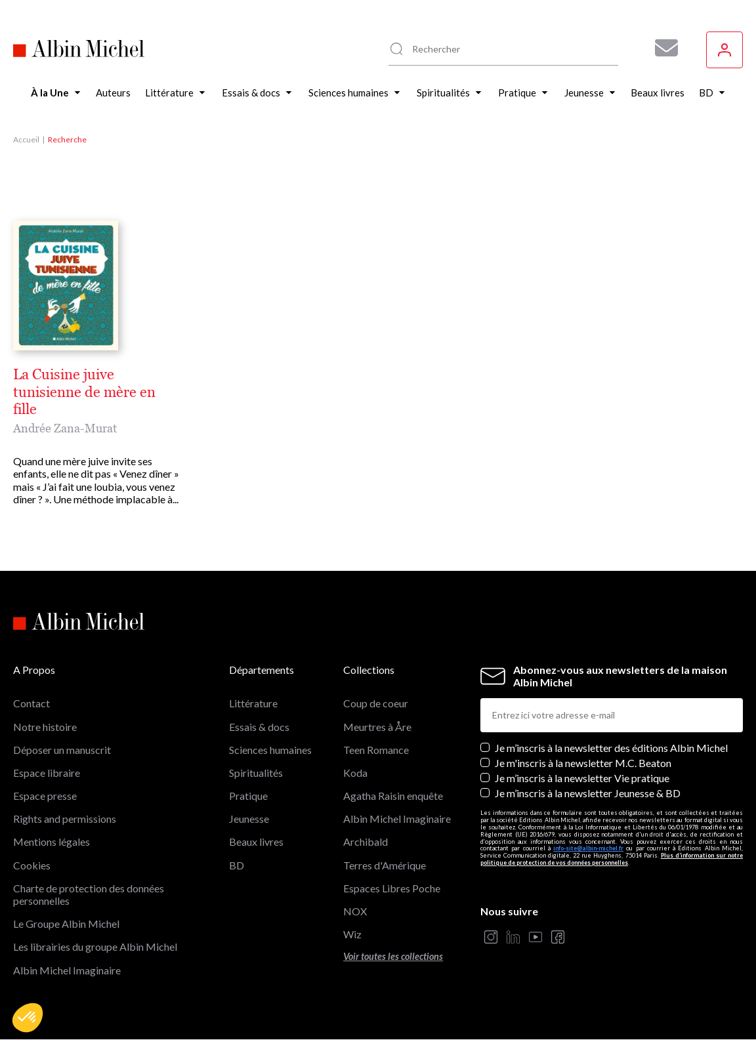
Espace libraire (46, 772)
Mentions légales (51, 841)
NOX (355, 911)
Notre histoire (45, 726)
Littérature (253, 703)
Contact (31, 703)
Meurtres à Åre (377, 726)
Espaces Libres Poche (391, 888)
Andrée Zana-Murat (65, 428)
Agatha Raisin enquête (393, 795)
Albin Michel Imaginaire (67, 970)
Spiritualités (256, 772)
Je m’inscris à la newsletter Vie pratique (582, 778)
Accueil (26, 139)
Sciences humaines (270, 749)
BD (236, 865)
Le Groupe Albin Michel (66, 923)
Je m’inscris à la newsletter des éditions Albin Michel (611, 747)
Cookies (32, 865)
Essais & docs (259, 726)
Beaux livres (256, 841)
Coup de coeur (375, 703)
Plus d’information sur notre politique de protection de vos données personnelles (611, 859)
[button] (27, 1017)
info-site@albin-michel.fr (588, 848)
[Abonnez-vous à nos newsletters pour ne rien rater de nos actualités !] (661, 47)
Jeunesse (249, 818)
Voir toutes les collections (393, 956)
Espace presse (45, 795)
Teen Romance (376, 749)
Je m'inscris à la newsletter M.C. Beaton (583, 763)
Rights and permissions (64, 818)
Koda (355, 772)
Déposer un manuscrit (62, 749)
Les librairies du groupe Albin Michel (95, 946)
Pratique (248, 795)
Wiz (352, 934)
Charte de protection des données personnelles (88, 894)
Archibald (365, 841)
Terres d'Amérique (384, 865)
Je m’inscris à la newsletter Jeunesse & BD (588, 793)
